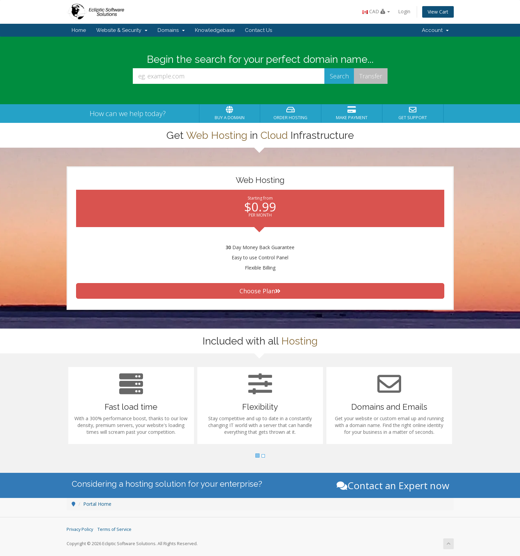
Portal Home (97, 504)
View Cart (438, 11)
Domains (171, 30)
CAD (376, 11)
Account (435, 30)
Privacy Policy (80, 529)
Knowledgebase (215, 30)
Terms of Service (114, 529)
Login (404, 11)
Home (79, 30)
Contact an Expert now (393, 485)
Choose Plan (260, 291)
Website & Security (121, 30)
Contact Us (258, 30)
